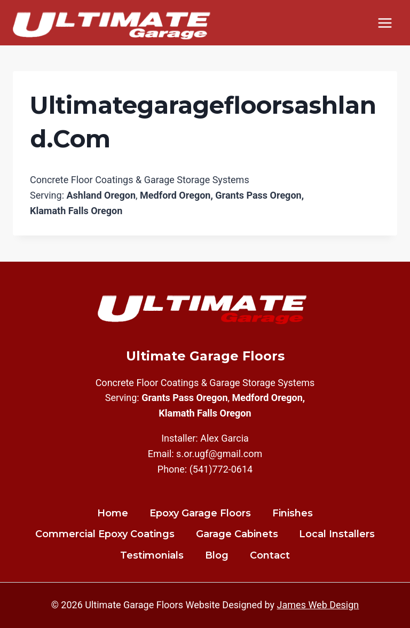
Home (112, 513)
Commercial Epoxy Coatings (105, 534)
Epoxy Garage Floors (200, 513)
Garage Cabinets (237, 534)
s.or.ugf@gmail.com (219, 453)
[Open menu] (384, 23)
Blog (216, 555)
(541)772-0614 (221, 469)
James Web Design (318, 604)
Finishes (292, 513)
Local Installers (337, 534)
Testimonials (152, 555)
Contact (270, 555)
